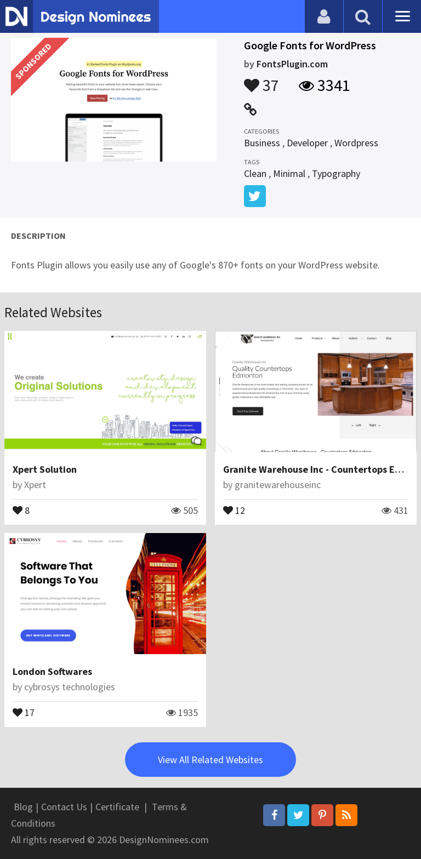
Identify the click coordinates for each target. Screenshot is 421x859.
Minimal (289, 173)
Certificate (117, 806)
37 (261, 80)
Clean (255, 173)
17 (24, 711)
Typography (336, 173)
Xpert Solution (45, 469)
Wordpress (356, 142)
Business (262, 142)
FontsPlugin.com (292, 64)
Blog (23, 806)
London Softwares (52, 671)
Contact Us (64, 806)
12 (234, 509)
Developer (307, 142)
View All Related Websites (210, 759)
